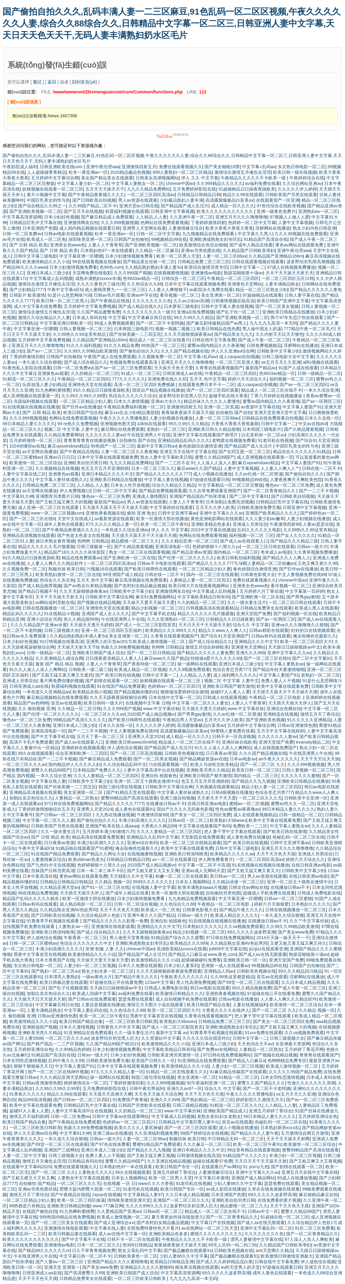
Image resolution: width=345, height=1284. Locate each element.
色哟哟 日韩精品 (93, 540)
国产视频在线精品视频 (98, 602)
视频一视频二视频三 (174, 328)
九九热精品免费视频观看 (192, 898)
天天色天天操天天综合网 (158, 1094)
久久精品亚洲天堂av (59, 887)
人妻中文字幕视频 (295, 222)
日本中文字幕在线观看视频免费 (194, 284)
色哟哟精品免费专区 (287, 1060)
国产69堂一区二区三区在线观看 (248, 982)
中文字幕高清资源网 (22, 216)
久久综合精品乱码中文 (124, 764)
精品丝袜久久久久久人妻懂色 (212, 401)
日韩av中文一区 (263, 1211)
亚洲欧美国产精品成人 (225, 1110)
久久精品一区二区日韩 (79, 708)
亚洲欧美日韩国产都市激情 (228, 686)
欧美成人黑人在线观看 (316, 608)
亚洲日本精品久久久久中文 (107, 473)
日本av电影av (243, 758)
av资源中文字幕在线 (260, 406)
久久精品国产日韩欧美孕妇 (249, 250)
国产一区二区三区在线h (32, 518)
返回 (51, 81)
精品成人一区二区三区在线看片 (159, 339)
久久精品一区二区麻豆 (157, 250)
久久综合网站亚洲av (302, 183)
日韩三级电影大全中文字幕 (288, 356)
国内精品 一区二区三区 (235, 552)
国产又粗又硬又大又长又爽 (153, 870)
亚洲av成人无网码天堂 (203, 870)
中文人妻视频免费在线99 (302, 574)
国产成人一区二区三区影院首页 (145, 624)
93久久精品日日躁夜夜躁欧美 (101, 390)
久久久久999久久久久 (147, 1205)
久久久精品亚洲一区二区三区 (189, 540)
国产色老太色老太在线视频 (83, 535)
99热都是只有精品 (27, 1205)
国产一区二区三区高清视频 (136, 753)
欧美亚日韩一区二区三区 (256, 770)
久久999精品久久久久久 (219, 183)
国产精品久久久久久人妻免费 (205, 652)
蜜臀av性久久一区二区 (293, 803)
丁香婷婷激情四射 (208, 222)
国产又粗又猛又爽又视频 (151, 1155)
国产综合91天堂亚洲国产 (224, 635)
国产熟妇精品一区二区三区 (207, 1099)
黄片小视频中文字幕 (46, 194)
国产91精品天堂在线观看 (130, 792)
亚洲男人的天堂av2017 (108, 641)
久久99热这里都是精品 (232, 976)
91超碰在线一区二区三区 (284, 1216)
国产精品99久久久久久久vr (44, 1250)
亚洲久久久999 (250, 652)
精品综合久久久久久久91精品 (301, 451)
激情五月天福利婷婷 (28, 1116)
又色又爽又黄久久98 (317, 563)
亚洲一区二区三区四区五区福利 (112, 630)
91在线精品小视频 (61, 613)
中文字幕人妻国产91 (302, 406)
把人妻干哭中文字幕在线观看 (232, 831)
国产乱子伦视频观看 (67, 987)
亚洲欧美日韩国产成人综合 (98, 652)
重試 (37, 81)
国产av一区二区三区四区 (304, 384)
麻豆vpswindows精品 (67, 446)
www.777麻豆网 (107, 1205)
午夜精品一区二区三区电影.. (276, 697)
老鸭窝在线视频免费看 (233, 440)
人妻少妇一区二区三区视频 (90, 965)
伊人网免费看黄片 (215, 859)
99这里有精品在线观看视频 (253, 1149)
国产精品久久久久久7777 (211, 563)
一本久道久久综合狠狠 (39, 362)
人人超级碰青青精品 (46, 172)
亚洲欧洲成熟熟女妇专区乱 (215, 239)
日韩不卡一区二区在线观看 (133, 1239)
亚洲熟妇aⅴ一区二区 (318, 211)
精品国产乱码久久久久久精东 (31, 898)
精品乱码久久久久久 (22, 613)
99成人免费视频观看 (114, 323)
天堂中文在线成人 (74, 518)
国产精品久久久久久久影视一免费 (115, 920)
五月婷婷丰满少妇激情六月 (108, 831)
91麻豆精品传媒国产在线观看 (238, 1071)
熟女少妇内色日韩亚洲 (314, 228)
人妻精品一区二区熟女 (76, 797)
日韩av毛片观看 (109, 295)
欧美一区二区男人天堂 (178, 256)
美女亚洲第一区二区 (220, 295)
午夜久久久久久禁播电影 (123, 418)
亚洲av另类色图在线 (200, 250)
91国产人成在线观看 (298, 367)
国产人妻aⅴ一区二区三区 (60, 1261)
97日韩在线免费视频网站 (68, 803)
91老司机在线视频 (275, 440)
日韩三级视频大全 (61, 630)
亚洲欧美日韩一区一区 (245, 959)
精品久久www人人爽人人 (222, 630)
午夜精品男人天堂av (182, 719)
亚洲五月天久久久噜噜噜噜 (241, 216)
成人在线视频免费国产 (275, 747)
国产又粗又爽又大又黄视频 (315, 1161)
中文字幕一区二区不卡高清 (204, 865)
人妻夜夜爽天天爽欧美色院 (296, 479)
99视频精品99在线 (169, 239)
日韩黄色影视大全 (257, 574)
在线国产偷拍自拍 (39, 1211)
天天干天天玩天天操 (319, 758)
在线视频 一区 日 (119, 1183)
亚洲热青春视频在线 (105, 513)
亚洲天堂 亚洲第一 (62, 1267)
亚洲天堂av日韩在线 (139, 205)
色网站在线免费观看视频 (164, 222)
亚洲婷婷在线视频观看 (83, 747)
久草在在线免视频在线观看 (274, 1189)
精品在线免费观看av (81, 557)
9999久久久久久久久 (153, 881)
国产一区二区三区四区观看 (212, 390)
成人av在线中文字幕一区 (122, 1233)
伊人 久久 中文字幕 (199, 177)
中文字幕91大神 (18, 496)
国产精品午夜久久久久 (241, 909)
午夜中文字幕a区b (65, 289)
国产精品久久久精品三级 (294, 540)
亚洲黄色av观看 (53, 373)
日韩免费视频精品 (264, 345)
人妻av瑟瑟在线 (318, 524)
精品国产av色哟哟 (31, 703)
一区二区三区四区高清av (151, 194)
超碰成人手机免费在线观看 (269, 892)
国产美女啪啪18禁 (222, 166)
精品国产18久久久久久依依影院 (75, 552)
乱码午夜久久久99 (66, 1060)
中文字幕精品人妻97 (143, 1194)
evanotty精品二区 (313, 742)
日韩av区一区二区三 (188, 820)
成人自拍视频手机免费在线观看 (185, 999)
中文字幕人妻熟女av (284, 663)
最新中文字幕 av (172, 1032)
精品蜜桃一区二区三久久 (135, 540)
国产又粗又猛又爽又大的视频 (63, 501)
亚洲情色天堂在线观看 (89, 384)
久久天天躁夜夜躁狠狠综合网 (118, 697)
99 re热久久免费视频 (77, 423)
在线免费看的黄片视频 (279, 1200)
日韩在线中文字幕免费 (213, 339)
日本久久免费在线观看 (140, 965)
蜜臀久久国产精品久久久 (261, 1082)
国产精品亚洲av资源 (191, 552)
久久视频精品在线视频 (57, 468)
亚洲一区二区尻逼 (221, 406)
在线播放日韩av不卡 (165, 803)
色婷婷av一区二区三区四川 (174, 686)
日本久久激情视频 (131, 401)
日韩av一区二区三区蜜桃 (288, 898)
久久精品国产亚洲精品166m (276, 256)
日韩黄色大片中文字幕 (118, 1027)
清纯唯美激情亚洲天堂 (128, 1200)
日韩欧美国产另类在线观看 (291, 194)
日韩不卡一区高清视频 (233, 736)
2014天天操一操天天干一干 (282, 937)
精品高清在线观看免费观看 (98, 837)
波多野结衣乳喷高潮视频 (310, 261)
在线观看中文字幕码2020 (26, 1166)
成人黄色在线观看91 (135, 809)
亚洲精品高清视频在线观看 (28, 535)
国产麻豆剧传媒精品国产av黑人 (216, 323)
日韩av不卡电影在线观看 (161, 563)
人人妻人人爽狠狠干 (167, 289)
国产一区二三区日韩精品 (151, 652)
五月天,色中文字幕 (208, 378)
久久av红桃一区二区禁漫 (259, 473)
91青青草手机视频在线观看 (53, 920)
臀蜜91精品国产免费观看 (156, 1144)
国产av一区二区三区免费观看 (123, 367)
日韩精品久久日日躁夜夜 (229, 619)
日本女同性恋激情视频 (24, 1060)
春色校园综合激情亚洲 (200, 446)
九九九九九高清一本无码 (273, 323)
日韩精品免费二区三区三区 (203, 261)
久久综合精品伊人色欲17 (101, 915)
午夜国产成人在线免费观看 (109, 356)
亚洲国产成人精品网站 (253, 1177)
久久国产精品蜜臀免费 (98, 311)
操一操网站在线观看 (197, 663)
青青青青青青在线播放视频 (90, 440)
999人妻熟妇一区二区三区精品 (182, 172)
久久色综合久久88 (144, 284)
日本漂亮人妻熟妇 (61, 976)
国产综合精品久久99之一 (42, 205)
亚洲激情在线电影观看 (113, 926)
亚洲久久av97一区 (184, 1088)
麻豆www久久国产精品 (199, 468)
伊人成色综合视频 (124, 747)
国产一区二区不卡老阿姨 (160, 323)
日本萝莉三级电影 (181, 306)
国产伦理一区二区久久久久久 (186, 557)
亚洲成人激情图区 (149, 496)
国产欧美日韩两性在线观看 (150, 568)
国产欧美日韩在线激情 (285, 831)
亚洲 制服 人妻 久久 (104, 948)
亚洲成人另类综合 (250, 524)
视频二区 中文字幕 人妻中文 (71, 429)
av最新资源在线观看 (114, 518)
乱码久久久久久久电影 (259, 529)
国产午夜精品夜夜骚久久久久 (96, 194)
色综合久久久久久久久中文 (86, 943)
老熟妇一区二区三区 (166, 429)
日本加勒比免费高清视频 (229, 501)
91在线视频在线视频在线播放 (31, 406)
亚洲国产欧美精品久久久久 (271, 513)
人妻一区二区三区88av (224, 256)
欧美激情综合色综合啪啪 (203, 244)
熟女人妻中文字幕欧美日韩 (166, 457)
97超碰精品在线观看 (262, 295)
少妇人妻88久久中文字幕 (237, 1183)
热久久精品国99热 (81, 619)
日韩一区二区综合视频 (135, 904)
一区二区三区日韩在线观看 (268, 546)
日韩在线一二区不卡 (321, 468)
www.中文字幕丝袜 (161, 708)
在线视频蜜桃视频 (171, 272)
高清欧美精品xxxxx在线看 (182, 948)
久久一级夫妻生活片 (246, 602)
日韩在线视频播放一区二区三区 (52, 608)
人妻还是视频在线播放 (102, 1004)
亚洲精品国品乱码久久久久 (184, 440)
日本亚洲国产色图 (39, 228)
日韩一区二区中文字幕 (158, 233)
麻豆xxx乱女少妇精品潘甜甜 (132, 412)
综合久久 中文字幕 (251, 624)
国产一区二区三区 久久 (262, 764)
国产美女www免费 (295, 932)
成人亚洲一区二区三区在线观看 (49, 507)
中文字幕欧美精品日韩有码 (203, 596)
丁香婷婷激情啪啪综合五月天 (46, 809)
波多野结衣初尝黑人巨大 (182, 395)
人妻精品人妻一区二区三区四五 (199, 580)
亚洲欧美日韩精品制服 (68, 1205)
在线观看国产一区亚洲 (277, 200)
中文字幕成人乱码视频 (51, 278)
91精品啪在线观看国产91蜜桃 (84, 848)
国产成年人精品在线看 (251, 244)
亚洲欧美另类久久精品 (208, 770)
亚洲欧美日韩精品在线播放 (288, 311)
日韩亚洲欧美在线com (62, 166)
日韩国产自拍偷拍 (131, 239)
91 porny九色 (255, 1166)
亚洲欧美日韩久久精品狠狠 (214, 429)
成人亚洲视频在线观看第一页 (30, 395)
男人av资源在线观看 (138, 200)
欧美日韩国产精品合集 (208, 1004)
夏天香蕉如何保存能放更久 (177, 1216)
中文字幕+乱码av (258, 166)
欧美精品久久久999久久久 (170, 630)
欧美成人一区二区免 (46, 239)
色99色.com (111, 267)
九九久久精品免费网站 (148, 189)
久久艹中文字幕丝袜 (309, 920)
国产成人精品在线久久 (140, 306)
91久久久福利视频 (83, 345)
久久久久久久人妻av (105, 434)
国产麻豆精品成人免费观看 (107, 216)
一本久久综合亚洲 (321, 390)
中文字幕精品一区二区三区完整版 (230, 485)
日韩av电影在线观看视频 (68, 233)
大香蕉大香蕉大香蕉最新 (235, 423)
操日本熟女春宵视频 (55, 540)
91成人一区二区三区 (140, 373)
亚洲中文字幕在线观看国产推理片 (206, 434)
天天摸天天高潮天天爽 (110, 1094)
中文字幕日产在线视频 (213, 1222)
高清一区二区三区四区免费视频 (145, 384)
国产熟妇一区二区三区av (55, 971)
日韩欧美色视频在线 (184, 753)
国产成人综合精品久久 (85, 362)
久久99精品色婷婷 (72, 1049)
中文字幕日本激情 (211, 1177)
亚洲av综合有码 (142, 842)
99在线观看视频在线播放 (96, 261)
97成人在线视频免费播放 (291, 267)
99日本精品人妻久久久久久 (28, 423)
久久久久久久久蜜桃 (300, 775)
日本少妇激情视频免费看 (129, 256)
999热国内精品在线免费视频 (67, 1216)
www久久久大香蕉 (155, 1183)
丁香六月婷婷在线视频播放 (276, 395)
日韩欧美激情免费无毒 (258, 507)
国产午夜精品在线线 (110, 300)
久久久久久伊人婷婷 (297, 189)
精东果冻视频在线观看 (196, 1267)
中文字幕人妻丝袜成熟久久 (61, 479)
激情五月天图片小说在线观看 (156, 1004)
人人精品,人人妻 (151, 216)
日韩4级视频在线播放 (232, 792)
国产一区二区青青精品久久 (270, 490)
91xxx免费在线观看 (263, 1032)
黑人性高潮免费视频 (195, 982)
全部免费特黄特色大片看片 (153, 1228)
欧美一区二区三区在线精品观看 (190, 842)
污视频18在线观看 (104, 568)
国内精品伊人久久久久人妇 (74, 764)
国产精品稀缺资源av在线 (203, 758)
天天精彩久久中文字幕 (131, 876)
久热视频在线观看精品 (217, 786)
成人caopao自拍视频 (239, 356)
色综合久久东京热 (57, 580)
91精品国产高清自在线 (266, 239)
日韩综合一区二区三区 (183, 278)
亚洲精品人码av (219, 971)
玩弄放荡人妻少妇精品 (44, 384)
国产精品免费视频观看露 (162, 490)
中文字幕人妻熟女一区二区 (137, 183)
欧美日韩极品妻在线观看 (63, 982)
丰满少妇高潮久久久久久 (142, 820)
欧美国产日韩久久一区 (153, 1060)
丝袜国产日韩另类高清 (52, 870)
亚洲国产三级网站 (61, 1149)
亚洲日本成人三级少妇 (48, 272)
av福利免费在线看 (262, 183)
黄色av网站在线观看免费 (300, 244)
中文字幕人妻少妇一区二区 (83, 183)
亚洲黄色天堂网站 (244, 284)
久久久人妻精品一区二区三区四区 (106, 775)
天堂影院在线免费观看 (202, 837)
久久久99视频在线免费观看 (301, 233)
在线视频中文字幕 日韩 (147, 703)
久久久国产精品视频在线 (184, 351)
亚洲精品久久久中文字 (256, 641)
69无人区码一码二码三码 (232, 1244)
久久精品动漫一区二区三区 (238, 881)
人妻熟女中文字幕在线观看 (83, 1177)
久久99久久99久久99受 (83, 395)
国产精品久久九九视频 (253, 781)
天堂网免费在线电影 (91, 272)
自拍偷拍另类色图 (223, 892)
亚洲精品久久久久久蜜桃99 (146, 1267)
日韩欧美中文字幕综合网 (109, 596)
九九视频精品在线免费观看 (208, 233)
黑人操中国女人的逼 (261, 328)
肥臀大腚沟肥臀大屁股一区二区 (90, 1189)
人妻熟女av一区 (73, 926)
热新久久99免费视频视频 (125, 647)
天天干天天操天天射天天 (289, 272)
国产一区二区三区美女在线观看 (61, 1222)
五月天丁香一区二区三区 (101, 736)
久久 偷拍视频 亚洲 (36, 708)
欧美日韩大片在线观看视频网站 (199, 585)
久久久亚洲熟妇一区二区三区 (175, 619)
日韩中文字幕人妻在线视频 (227, 306)
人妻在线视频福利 (250, 1004)
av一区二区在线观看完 (174, 859)
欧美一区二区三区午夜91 (165, 524)
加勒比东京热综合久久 (31, 797)
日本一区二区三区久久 (153, 468)
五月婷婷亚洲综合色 (33, 1049)
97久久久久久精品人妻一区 (112, 524)
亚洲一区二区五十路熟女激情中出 (146, 781)
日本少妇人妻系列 (181, 965)
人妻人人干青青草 (105, 244)
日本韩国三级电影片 (133, 328)
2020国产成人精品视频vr (151, 714)
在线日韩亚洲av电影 (207, 803)
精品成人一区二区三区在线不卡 (271, 390)
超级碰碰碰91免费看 (201, 959)
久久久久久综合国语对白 (206, 1038)
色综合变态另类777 (231, 669)
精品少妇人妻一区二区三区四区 (271, 786)
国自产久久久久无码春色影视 (185, 809)
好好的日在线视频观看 (312, 630)
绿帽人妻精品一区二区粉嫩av (267, 563)
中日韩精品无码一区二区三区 (236, 1138)
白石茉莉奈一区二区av (263, 434)
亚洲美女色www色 (67, 244)
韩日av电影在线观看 (210, 987)
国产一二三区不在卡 (174, 462)
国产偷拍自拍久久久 (139, 351)
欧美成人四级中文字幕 (94, 993)
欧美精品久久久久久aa (232, 853)
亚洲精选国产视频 (39, 1027)
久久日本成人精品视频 (303, 982)
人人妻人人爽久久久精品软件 (55, 563)
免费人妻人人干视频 (280, 680)
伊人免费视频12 (75, 490)
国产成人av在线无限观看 (263, 954)
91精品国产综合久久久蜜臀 (177, 937)
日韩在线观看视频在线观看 (258, 261)
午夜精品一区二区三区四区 (233, 278)
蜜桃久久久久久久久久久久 (216, 1233)
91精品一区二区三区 (238, 1077)
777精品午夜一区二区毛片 (309, 328)
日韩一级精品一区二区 (319, 373)
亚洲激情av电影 (206, 272)
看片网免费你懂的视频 (61, 680)
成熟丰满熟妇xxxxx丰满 (98, 278)
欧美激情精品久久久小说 (46, 261)
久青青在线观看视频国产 (219, 367)
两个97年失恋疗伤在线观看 (297, 317)
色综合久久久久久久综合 (132, 395)
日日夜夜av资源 (221, 753)
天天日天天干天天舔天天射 (204, 624)
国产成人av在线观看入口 (244, 540)
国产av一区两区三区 (321, 401)
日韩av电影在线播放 (238, 999)
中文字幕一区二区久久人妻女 (200, 703)
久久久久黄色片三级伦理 (100, 284)
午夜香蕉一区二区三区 (85, 937)
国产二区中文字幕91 (249, 496)
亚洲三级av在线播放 (112, 1133)
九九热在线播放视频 (115, 814)
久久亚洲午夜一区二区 (191, 216)
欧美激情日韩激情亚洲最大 (287, 1256)
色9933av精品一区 (141, 278)
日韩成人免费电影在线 (319, 892)
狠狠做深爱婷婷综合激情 (184, 691)
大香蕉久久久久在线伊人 (225, 1010)
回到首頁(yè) (84, 81)
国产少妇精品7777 (27, 289)
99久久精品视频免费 (251, 987)
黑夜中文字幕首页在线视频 (40, 954)
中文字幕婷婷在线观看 (171, 507)
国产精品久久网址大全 (103, 853)
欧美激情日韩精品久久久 (179, 993)
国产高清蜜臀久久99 (84, 1272)
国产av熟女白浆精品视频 (88, 585)
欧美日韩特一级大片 (103, 703)
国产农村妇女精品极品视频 (140, 585)
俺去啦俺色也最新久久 (314, 635)
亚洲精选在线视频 (280, 714)
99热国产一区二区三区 (163, 345)
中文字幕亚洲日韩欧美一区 (66, 323)
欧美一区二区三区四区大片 (306, 641)
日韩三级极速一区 (94, 546)
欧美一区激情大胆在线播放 (162, 518)
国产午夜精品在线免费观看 (74, 1122)
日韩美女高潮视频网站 (157, 177)
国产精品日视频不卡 (37, 591)
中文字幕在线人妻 (48, 781)
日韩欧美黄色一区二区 (135, 1256)
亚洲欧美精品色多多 (210, 524)
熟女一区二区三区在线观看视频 (139, 552)
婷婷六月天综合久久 (247, 378)
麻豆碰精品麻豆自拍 (318, 1194)
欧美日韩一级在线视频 (294, 172)
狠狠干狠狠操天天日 (33, 1066)
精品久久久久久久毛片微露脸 (46, 546)
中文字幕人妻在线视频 (166, 479)
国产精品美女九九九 (233, 334)
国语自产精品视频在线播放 (158, 390)
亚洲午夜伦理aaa (102, 166)
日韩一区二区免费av (22, 233)
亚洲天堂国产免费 (253, 613)
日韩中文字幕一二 (247, 267)
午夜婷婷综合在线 (306, 177)
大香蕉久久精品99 (158, 825)
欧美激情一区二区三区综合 (35, 462)
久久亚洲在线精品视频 (168, 1161)
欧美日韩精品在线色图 (218, 328)
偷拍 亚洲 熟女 (141, 513)
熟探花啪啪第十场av (243, 272)
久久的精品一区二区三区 (95, 373)
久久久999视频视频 (119, 222)
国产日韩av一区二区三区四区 (64, 814)
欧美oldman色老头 (86, 859)
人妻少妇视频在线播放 (171, 418)
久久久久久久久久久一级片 (149, 311)
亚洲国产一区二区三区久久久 (181, 1200)
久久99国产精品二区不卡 (93, 205)
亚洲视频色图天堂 (117, 423)
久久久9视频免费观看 (189, 669)
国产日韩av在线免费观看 (92, 999)
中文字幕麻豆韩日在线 (149, 317)
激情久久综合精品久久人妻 (44, 317)
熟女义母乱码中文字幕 (139, 1250)
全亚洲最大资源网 (292, 1043)
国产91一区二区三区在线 (105, 887)
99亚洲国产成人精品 (122, 574)
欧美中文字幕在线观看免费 (283, 686)
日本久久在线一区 (322, 418)
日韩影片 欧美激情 (27, 295)
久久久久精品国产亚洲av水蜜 (38, 624)
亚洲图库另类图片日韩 (57, 496)
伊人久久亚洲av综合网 (233, 351)
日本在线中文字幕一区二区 (175, 697)
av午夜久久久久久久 (278, 758)
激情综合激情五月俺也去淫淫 (242, 172)
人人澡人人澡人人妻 (216, 462)
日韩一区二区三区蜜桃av (33, 943)
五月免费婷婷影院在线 (194, 189)
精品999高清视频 (34, 1099)
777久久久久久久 (128, 378)
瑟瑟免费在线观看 (135, 999)
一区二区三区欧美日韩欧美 (131, 1021)
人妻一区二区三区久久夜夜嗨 (129, 451)
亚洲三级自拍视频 (177, 797)
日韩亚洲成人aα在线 (182, 373)
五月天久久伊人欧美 (215, 507)
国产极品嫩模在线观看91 (188, 1250)
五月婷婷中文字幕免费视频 (90, 306)
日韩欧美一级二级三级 (90, 669)
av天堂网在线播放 (39, 451)
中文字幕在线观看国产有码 (204, 825)
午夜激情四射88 (285, 524)
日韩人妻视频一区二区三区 (85, 328)
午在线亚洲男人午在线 (148, 434)
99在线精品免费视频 (38, 892)
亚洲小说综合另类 (44, 619)
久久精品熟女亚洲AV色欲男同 (68, 909)
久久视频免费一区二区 (159, 356)
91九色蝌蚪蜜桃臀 (53, 390)
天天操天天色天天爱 (173, 367)
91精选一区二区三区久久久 (28, 378)
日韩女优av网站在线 (248, 887)
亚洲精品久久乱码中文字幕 (152, 837)
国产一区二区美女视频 (277, 306)
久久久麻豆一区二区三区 (207, 1144)
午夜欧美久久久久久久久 (184, 976)
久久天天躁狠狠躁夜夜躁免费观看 (168, 971)
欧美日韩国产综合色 (82, 412)
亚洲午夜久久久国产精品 (151, 915)
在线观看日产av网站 (221, 1166)
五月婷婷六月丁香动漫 (261, 591)
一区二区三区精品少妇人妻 (85, 401)
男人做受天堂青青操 (129, 937)
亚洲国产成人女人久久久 (105, 613)
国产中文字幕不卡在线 (83, 1239)
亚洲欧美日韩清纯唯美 (186, 853)
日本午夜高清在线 (39, 876)
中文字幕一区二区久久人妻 (48, 820)
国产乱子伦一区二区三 (238, 311)
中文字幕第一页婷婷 (304, 591)
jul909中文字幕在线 (227, 948)
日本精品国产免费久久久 (97, 770)
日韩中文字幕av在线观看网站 (120, 1116)
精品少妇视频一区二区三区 (157, 608)
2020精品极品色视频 (130, 172)
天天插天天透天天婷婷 (91, 624)
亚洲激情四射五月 (139, 166)
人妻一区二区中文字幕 (24, 1155)
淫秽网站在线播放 (272, 228)
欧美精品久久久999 (189, 943)
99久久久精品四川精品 (300, 971)
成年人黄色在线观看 (63, 524)
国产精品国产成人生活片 (184, 205)
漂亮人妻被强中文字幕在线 (256, 1239)
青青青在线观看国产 (318, 1054)
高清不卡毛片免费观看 (31, 742)
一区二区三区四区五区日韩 (288, 278)
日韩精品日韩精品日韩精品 (66, 881)
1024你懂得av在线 (27, 446)
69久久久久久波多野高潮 (251, 932)
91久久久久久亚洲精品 (309, 719)
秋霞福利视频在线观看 (127, 211)
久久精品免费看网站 (63, 434)
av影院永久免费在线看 (211, 289)
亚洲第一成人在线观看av (225, 965)
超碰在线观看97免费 (212, 1161)
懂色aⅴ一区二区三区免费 (289, 485)
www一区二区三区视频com (57, 513)
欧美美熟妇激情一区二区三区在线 (68, 574)
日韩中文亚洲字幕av (177, 513)
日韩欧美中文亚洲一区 (306, 797)
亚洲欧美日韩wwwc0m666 (130, 742)
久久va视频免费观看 (243, 926)
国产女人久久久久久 (295, 535)
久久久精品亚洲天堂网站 (63, 1077)
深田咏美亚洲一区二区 (90, 239)
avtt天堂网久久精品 (274, 1250)
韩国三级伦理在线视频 (120, 786)
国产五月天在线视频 (83, 211)
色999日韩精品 (137, 1244)
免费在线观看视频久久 (180, 166)
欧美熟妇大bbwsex (228, 820)
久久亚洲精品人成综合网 (59, 658)
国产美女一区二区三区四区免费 (200, 814)
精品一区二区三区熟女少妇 (261, 289)
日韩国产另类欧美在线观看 (144, 1105)
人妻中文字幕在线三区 (24, 473)
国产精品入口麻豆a (186, 954)
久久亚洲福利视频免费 (156, 1133)
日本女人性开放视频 (130, 485)
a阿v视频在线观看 (320, 362)
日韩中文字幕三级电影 (35, 256)
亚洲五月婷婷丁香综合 (270, 1110)
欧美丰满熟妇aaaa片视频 (202, 887)
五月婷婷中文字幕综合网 (55, 177)
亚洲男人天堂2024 (146, 736)
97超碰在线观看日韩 (210, 479)
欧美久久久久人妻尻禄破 (138, 1127)
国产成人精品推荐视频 (39, 585)
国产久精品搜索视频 (303, 429)
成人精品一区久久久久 (232, 205)
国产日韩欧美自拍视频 (94, 200)
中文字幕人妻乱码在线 (85, 1010)
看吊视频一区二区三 (179, 295)
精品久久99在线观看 (242, 194)
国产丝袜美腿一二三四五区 (135, 334)
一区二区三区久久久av (103, 714)
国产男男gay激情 (303, 596)
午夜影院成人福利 (19, 166)
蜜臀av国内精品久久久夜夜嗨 (215, 345)
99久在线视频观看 (35, 753)
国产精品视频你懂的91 (136, 691)
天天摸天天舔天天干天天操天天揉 (114, 507)
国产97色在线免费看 (110, 1144)
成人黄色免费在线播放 (248, 837)
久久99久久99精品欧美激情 (90, 351)
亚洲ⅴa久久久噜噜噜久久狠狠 (299, 624)
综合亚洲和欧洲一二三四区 (82, 753)
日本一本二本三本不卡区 (100, 870)
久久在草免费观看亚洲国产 (215, 490)
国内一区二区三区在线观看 (212, 574)
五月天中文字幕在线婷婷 (280, 730)
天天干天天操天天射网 (288, 1138)
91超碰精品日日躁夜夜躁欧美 (247, 189)
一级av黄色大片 (97, 976)
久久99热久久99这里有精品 (80, 334)
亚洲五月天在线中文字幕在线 (188, 451)
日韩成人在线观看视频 (224, 697)
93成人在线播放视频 (297, 1177)
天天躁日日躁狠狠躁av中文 (294, 647)
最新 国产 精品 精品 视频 (59, 663)
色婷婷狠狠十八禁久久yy (216, 546)
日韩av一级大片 (312, 546)
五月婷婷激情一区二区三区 (35, 440)
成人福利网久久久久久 (235, 675)
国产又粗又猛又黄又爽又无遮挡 (62, 675)
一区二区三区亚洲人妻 (237, 362)
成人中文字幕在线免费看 (37, 306)
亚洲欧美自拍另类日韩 (85, 462)
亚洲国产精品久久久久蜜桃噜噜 (117, 1261)
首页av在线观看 (66, 703)
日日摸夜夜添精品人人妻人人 (113, 658)
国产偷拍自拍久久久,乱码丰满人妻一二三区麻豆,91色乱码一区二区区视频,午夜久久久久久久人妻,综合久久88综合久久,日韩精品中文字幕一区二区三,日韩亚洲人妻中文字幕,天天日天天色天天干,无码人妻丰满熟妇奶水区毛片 (171, 23)
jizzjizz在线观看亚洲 (268, 948)
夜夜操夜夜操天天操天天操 (187, 412)
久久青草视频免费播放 (315, 552)
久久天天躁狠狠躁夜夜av (188, 334)
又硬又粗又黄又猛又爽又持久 (298, 943)
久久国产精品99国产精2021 (112, 1043)
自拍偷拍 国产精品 (37, 1183)
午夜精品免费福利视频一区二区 (133, 406)
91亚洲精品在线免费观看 (88, 1032)
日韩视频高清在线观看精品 (212, 608)
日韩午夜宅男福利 (146, 1088)
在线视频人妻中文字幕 (153, 887)
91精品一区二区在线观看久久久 (176, 1071)
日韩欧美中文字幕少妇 (278, 351)
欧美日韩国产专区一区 (177, 1166)
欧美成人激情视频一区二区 (159, 641)
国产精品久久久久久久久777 (163, 473)
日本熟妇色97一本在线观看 (106, 250)
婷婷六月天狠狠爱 (271, 904)
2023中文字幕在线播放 (212, 529)
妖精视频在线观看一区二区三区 (52, 189)
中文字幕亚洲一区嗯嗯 (81, 256)
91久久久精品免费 (121, 345)
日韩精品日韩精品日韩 (199, 194)
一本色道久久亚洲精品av (46, 691)
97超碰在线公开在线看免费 (116, 982)
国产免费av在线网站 (216, 1049)
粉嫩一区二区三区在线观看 (181, 876)
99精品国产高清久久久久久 (79, 719)
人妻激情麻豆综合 (185, 228)
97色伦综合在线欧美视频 (281, 205)
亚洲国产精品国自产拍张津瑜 (198, 496)
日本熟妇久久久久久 (310, 904)
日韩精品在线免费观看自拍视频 (272, 418)
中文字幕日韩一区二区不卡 (85, 1256)
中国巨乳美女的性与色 (48, 200)
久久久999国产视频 (132, 272)
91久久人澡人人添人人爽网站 (37, 669)
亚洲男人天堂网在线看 (144, 228)
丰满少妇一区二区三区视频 (295, 1155)
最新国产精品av (260, 367)
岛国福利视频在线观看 (35, 401)
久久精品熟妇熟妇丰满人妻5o (153, 267)
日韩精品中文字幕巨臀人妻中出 (189, 1122)
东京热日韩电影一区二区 (301, 166)
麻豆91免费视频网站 (155, 596)
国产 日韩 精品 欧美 (28, 244)
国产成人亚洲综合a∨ (114, 1222)
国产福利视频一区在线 (295, 613)
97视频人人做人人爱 (289, 216)
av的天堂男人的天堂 (240, 1267)
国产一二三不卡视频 (318, 490)
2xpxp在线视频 (106, 1194)
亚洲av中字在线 (142, 295)
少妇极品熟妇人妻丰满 (181, 200)
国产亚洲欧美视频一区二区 (35, 211)
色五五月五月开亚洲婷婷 (105, 468)
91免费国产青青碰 (130, 1099)
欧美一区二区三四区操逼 (81, 1200)
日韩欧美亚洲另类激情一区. (174, 1054)
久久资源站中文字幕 (160, 1038)
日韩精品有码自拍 (85, 1161)
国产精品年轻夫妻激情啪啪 (279, 669)
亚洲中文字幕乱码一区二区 (266, 1228)
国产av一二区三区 (44, 351)
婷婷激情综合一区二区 (85, 1082)
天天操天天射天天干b (78, 647)
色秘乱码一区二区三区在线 (298, 837)
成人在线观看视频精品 (255, 814)
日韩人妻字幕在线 (302, 295)
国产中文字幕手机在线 (153, 613)
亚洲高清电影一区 (172, 546)
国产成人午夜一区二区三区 (264, 339)
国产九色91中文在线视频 (51, 865)
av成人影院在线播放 (225, 1189)
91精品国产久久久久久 (245, 1155)
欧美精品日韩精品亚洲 (172, 1261)
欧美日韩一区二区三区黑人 (62, 300)
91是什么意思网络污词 (69, 295)
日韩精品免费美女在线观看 (266, 608)
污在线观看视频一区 (168, 764)
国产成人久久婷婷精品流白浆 (224, 1261)
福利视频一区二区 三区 (291, 378)
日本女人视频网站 (192, 881)
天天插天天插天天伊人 (289, 703)
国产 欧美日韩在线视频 (117, 675)
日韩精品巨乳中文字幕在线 (35, 222)
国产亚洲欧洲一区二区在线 (129, 557)
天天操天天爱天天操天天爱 (149, 602)
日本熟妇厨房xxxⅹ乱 (280, 1127)
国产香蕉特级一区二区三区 (149, 663)
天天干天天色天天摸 (275, 853)
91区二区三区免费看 (314, 1228)
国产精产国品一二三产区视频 (55, 1043)
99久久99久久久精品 (194, 317)
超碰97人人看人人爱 (230, 691)
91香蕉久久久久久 (27, 1094)
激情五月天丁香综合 (319, 714)
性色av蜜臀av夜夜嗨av (237, 809)
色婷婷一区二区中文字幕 (252, 222)
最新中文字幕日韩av (156, 446)
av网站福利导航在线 (55, 602)
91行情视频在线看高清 (62, 641)
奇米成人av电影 (276, 552)
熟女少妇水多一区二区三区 (108, 971)
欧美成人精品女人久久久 (234, 915)
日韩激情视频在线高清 (232, 300)
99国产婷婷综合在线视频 (204, 1133)
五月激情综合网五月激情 (305, 1133)
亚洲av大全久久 (166, 401)
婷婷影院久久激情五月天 (260, 1099)
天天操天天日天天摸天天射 (40, 999)
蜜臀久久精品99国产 (215, 457)
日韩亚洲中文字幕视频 (172, 211)
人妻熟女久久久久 (95, 1172)
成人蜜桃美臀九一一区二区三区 (115, 289)
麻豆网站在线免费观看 (122, 429)
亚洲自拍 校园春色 (159, 775)
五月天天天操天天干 (104, 189)
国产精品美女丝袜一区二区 (149, 261)
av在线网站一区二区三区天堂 (209, 1228)
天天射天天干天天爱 (216, 797)
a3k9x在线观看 (151, 423)
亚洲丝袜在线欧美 (239, 742)
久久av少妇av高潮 (191, 300)
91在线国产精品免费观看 (121, 686)
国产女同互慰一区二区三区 (244, 451)
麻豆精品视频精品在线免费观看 (57, 697)
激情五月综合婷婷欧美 (207, 647)
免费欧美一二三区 (250, 825)
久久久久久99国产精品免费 (295, 1071)
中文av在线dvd (312, 423)
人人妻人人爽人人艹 (280, 468)
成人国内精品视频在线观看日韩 (89, 228)
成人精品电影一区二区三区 (86, 904)
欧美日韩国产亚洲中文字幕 (283, 300)
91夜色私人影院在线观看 (26, 367)
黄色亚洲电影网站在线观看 (216, 518)
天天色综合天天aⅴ (255, 1043)
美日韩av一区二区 (227, 876)
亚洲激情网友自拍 (81, 222)
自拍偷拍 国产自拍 (234, 412)
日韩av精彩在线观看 (269, 630)
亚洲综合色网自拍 (284, 708)
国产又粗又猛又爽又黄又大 (253, 870)
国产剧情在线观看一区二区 (111, 680)
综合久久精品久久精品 (173, 485)
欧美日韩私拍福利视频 (238, 557)
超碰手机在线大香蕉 (228, 395)
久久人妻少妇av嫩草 (265, 518)
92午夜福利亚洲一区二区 (211, 1082)
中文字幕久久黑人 (255, 233)
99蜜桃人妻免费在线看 (232, 730)
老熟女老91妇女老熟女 (219, 1116)
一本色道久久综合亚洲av (125, 529)
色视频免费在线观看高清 (134, 362)
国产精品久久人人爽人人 (286, 557)
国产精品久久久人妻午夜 (255, 1133)
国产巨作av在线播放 (81, 406)
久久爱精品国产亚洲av (119, 1211)
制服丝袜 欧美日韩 (66, 568)
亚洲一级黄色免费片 (276, 211)
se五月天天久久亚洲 (281, 362)
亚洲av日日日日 (59, 457)
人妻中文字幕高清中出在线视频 (153, 770)
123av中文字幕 (159, 982)
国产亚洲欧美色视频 (265, 719)
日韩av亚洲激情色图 (297, 725)
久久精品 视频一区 (113, 881)
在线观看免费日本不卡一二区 (206, 384)
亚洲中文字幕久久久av (221, 513)
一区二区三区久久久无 (260, 797)
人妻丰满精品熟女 (282, 284)
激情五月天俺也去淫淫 (44, 1161)
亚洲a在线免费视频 (195, 311)
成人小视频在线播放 (212, 473)
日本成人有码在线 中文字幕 (99, 317)
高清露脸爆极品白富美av (229, 200)
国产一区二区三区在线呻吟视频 (58, 1071)
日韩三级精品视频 (189, 1105)
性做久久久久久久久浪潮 (311, 1082)
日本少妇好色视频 (61, 216)
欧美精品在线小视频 (92, 691)
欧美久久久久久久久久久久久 (225, 211)
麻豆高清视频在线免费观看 (141, 580)
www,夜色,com (222, 954)
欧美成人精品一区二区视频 (140, 669)
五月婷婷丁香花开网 (304, 1049)
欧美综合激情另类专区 (206, 267)
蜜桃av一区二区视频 (249, 803)
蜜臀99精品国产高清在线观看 (129, 797)
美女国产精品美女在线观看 (107, 177)
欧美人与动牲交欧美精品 (214, 764)
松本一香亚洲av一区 (88, 172)
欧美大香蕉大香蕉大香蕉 (229, 228)
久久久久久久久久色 (151, 300)
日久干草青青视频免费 (93, 1250)
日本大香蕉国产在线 (54, 959)
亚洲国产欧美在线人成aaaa (111, 825)
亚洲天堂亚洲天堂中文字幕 (280, 412)
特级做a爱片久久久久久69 (215, 658)
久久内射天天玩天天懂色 (279, 334)
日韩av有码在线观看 (271, 635)
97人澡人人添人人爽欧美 (309, 1239)
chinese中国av (180, 183)
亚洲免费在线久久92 (167, 378)
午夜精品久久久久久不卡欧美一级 (254, 177)
